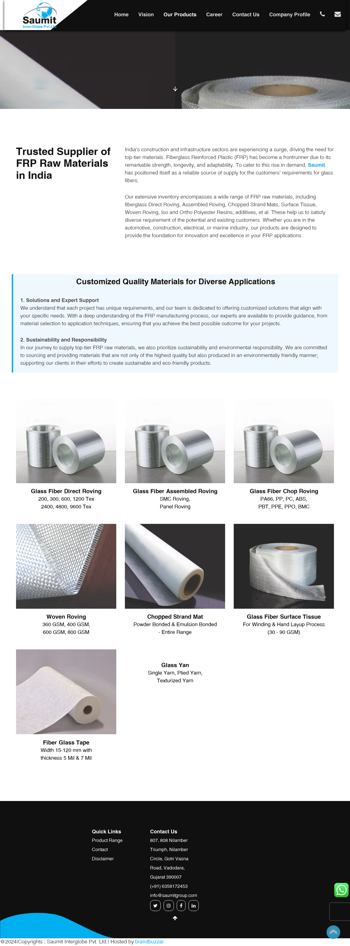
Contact (100, 849)
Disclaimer (103, 859)
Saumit (316, 165)
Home (121, 14)
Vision (146, 14)
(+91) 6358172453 (169, 886)
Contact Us (245, 14)
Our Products (180, 14)
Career (214, 14)
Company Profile (289, 14)
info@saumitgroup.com (173, 895)
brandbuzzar (149, 942)
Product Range (107, 840)
